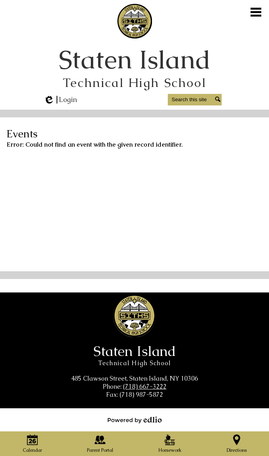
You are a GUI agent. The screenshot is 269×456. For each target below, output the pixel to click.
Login (60, 100)
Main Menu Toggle (256, 12)
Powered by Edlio (135, 420)
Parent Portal (100, 443)
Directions (237, 443)
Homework (170, 443)
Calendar (32, 443)
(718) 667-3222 (145, 387)
